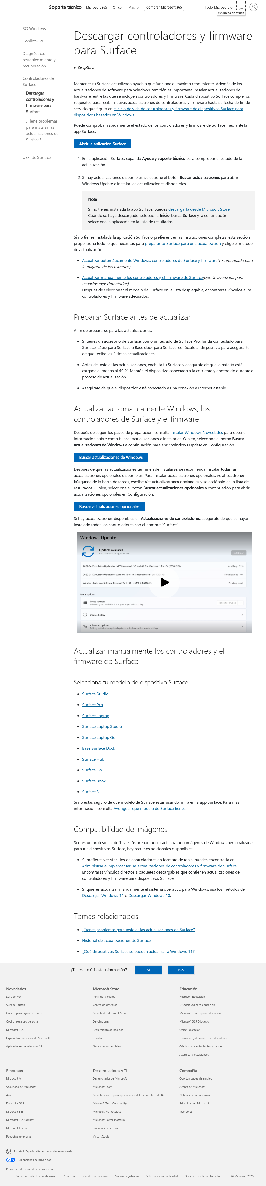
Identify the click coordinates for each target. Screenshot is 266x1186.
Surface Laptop (95, 715)
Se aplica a (86, 67)
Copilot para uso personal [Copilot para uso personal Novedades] (22, 1021)
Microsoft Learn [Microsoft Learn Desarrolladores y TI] (102, 1087)
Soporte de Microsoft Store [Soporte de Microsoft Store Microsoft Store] (110, 1013)
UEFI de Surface (37, 157)
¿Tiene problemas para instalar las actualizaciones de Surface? (42, 130)
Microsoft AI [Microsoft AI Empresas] (14, 1078)
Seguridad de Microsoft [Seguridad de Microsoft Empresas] (21, 1087)
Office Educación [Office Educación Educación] (189, 1030)
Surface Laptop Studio (102, 726)
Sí (148, 970)
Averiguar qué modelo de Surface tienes (149, 808)
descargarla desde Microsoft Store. (199, 209)
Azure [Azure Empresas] (10, 1095)
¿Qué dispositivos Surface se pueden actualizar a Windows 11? (138, 951)
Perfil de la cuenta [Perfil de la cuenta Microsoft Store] (104, 996)
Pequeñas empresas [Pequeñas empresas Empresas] (18, 1136)
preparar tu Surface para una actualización (183, 243)
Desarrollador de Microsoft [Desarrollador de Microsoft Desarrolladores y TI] (110, 1078)
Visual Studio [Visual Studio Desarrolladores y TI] (101, 1136)
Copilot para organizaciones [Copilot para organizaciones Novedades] (24, 1013)
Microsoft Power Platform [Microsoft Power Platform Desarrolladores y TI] (109, 1120)
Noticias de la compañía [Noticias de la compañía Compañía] (194, 1095)
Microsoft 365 (96, 7)
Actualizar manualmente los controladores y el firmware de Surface (142, 277)
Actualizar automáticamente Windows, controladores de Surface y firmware (149, 260)
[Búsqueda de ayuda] (241, 6)
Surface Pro (92, 704)
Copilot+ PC (33, 41)
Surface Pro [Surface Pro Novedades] (13, 996)
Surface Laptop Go (98, 737)
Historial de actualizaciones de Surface (116, 940)
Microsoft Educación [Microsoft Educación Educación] (192, 996)
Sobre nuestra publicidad (162, 1176)
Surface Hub (93, 759)
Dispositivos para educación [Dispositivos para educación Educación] (197, 1005)
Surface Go (92, 770)
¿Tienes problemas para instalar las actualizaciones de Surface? (138, 929)
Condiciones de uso (95, 1176)
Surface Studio (95, 693)
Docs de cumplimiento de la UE (204, 1176)
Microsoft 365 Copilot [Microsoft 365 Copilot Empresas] (20, 1120)
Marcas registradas (127, 1176)
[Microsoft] (24, 7)
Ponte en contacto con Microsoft (36, 1176)
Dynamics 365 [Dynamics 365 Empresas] (15, 1103)
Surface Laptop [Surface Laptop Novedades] (15, 1005)
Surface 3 (90, 791)
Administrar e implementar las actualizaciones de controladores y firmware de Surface (159, 865)
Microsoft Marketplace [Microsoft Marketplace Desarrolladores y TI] (107, 1111)
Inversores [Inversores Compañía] (185, 1111)
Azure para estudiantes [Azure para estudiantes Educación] (194, 1054)
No (181, 970)
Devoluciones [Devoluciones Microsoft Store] (101, 1021)
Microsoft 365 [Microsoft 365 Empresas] (15, 1111)
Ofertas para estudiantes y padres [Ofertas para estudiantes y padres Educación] (200, 1046)
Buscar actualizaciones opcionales (109, 506)
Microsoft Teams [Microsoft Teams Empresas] (16, 1128)
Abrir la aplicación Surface (102, 143)
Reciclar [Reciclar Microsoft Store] (98, 1038)
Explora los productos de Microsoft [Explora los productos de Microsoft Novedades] (28, 1038)
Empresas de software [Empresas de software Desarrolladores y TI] (107, 1128)
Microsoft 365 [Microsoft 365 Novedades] (15, 1030)
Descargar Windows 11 (103, 895)
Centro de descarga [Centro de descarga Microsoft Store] (105, 1005)
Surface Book (94, 780)
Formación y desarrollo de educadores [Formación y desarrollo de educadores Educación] (203, 1038)
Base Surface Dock (98, 748)
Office (117, 7)
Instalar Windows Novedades (196, 432)
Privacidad (69, 1176)
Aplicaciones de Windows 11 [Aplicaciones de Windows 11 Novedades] (24, 1046)
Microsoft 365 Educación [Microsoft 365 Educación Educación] (194, 1021)
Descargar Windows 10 (149, 895)
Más (131, 7)
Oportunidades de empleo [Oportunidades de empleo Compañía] (195, 1078)
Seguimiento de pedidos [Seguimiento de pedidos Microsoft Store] (108, 1030)
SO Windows (34, 28)
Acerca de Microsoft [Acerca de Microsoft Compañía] (192, 1087)
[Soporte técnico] (64, 7)
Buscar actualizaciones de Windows (111, 457)
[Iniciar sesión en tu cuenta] (253, 7)
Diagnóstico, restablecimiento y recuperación (39, 59)
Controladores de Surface (38, 81)
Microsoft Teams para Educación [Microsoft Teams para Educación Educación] (200, 1013)
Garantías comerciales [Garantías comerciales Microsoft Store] (107, 1046)
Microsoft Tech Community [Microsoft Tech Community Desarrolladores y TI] (110, 1103)
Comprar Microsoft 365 (164, 7)
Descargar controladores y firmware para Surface (40, 102)
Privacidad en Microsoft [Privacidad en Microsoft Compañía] (194, 1103)
